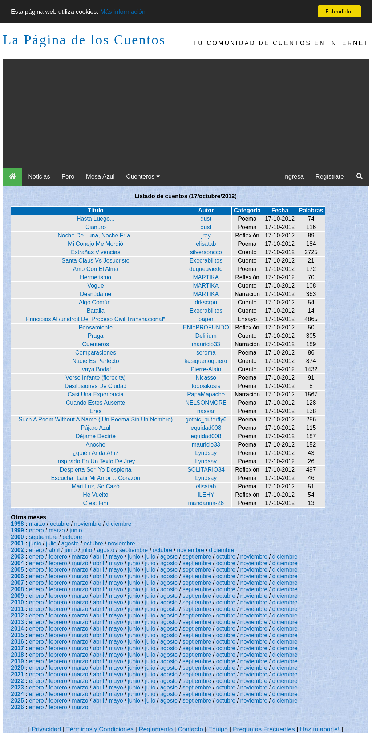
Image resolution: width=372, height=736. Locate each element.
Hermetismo (95, 277)
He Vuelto (95, 495)
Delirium (206, 336)
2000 (17, 537)
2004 (17, 563)
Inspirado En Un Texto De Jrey (95, 461)
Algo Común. (96, 302)
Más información (123, 11)
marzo (37, 524)
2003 (17, 556)
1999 (17, 530)
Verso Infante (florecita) (95, 378)
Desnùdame (95, 294)
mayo (116, 556)
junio (76, 530)
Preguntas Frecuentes (264, 729)
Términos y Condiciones (100, 729)
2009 (17, 596)
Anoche (95, 444)
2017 (17, 648)
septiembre (43, 537)
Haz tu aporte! (320, 729)
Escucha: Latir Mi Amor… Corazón (95, 478)
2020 (17, 668)
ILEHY (206, 495)
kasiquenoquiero (206, 361)
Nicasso (205, 378)
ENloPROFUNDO (206, 327)
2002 (17, 550)
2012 (17, 615)
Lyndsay (206, 453)
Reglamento (156, 729)
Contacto (190, 729)
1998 (17, 524)
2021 (17, 674)
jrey (206, 235)
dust (206, 219)
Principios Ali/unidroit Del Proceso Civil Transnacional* (95, 319)
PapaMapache (206, 394)
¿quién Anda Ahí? (95, 453)
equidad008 (206, 428)
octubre (59, 524)
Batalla (96, 311)
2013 (17, 622)
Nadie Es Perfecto (95, 361)
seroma (205, 352)
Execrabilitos (205, 260)
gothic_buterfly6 (205, 419)
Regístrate (329, 176)
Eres (96, 411)
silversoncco (206, 252)
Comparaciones (95, 352)
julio (51, 543)
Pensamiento (95, 327)
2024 (17, 694)
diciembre (118, 524)
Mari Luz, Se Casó (96, 486)
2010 (17, 602)
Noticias (39, 176)
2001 (17, 543)
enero (36, 530)
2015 (17, 635)
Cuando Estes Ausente (95, 403)
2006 (17, 576)
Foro (68, 176)
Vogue (95, 286)
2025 (17, 700)
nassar (206, 411)
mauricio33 (206, 344)
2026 (17, 707)
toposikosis (205, 386)
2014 (17, 628)
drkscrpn (206, 302)
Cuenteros (143, 176)
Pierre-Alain (206, 369)
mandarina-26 (206, 503)
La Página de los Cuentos (84, 40)
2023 (17, 687)
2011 (17, 609)
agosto (70, 543)
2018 (17, 655)
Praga (96, 336)
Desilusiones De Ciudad (96, 386)
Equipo (218, 729)
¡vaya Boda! (95, 369)
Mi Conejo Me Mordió (95, 244)
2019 (17, 661)
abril (54, 550)
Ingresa (293, 176)
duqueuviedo (206, 269)
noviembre (87, 524)
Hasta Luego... (95, 219)
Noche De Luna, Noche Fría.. (95, 235)
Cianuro (95, 227)
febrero (58, 556)
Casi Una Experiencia (96, 394)
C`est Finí (95, 503)
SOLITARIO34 (206, 470)
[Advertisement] (186, 113)
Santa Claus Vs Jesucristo (96, 260)
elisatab (206, 244)
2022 (17, 681)
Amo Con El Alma (95, 269)
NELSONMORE (206, 403)
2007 (17, 583)
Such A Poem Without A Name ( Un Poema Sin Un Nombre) (96, 419)
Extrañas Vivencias (95, 252)
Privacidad (46, 729)
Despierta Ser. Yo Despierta (96, 470)
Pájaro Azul (95, 428)
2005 (17, 570)
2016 (17, 642)
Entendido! (339, 11)
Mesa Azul (100, 176)
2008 (17, 589)
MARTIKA (206, 277)
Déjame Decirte (96, 436)
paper (205, 319)
